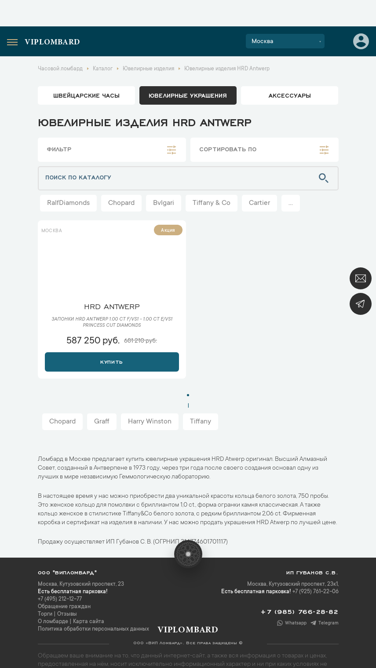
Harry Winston (150, 422)
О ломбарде (53, 622)
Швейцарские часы (86, 95)
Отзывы (67, 614)
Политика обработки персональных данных (93, 629)
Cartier (259, 203)
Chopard (121, 203)
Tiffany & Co (211, 203)
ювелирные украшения (188, 95)
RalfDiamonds (68, 203)
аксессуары (290, 95)
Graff (102, 422)
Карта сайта (88, 622)
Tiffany (200, 422)
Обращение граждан (64, 607)
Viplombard (52, 43)
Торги (45, 614)
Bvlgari (163, 203)
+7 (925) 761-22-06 (315, 592)
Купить (111, 361)
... (290, 203)
